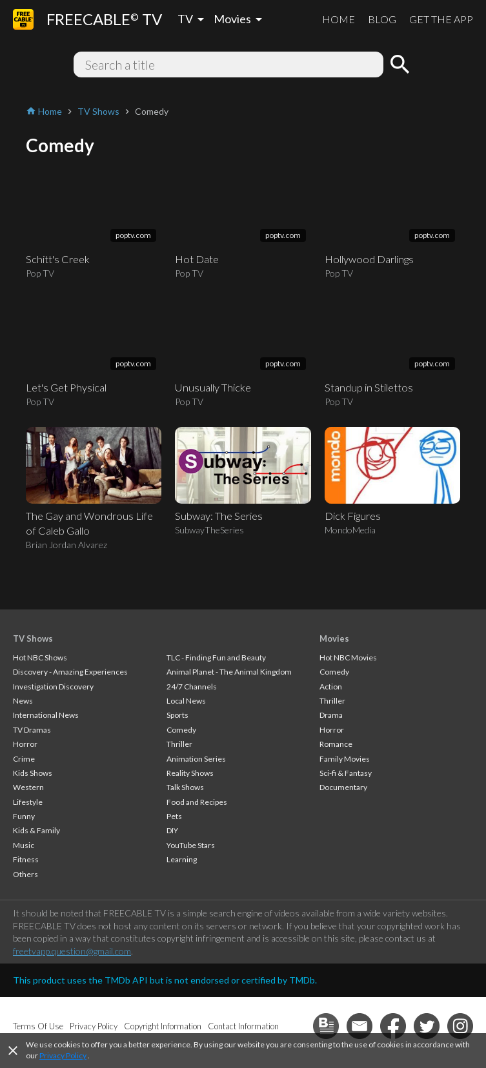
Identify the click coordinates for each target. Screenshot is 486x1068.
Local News (186, 701)
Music (23, 845)
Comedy (181, 730)
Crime (24, 759)
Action (330, 686)
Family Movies (344, 759)
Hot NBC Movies (348, 657)
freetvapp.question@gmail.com (72, 950)
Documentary (343, 787)
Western (28, 787)
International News (46, 715)
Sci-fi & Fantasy (345, 773)
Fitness (26, 859)
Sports (177, 715)
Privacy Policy (62, 1055)
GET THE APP (441, 19)
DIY (172, 830)
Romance (335, 744)
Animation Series (196, 759)
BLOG (382, 19)
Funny (24, 816)
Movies (334, 638)
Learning (182, 859)
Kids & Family (36, 830)
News (23, 701)
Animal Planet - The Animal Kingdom (229, 672)
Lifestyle (28, 802)
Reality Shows (190, 773)
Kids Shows (32, 773)
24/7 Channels (192, 686)
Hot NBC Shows (40, 657)
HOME (338, 19)
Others (25, 874)
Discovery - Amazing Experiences (70, 672)
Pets (174, 816)
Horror (25, 744)
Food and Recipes (197, 802)
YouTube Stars (191, 845)
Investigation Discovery (53, 686)
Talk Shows (185, 787)
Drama (331, 715)
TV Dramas (32, 730)
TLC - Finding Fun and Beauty (216, 657)
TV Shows (33, 638)
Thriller (179, 744)
